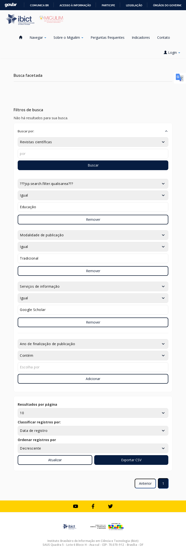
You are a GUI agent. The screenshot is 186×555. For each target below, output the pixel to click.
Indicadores (141, 37)
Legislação (134, 5)
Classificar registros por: (39, 422)
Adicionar (93, 378)
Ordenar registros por (37, 439)
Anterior (145, 483)
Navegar (38, 37)
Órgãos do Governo (167, 5)
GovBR (11, 5)
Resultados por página (37, 404)
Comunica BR (39, 5)
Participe (108, 5)
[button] (93, 131)
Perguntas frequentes (107, 37)
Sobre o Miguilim (68, 37)
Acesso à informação (75, 5)
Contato (163, 37)
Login (172, 52)
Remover (93, 219)
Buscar (93, 165)
